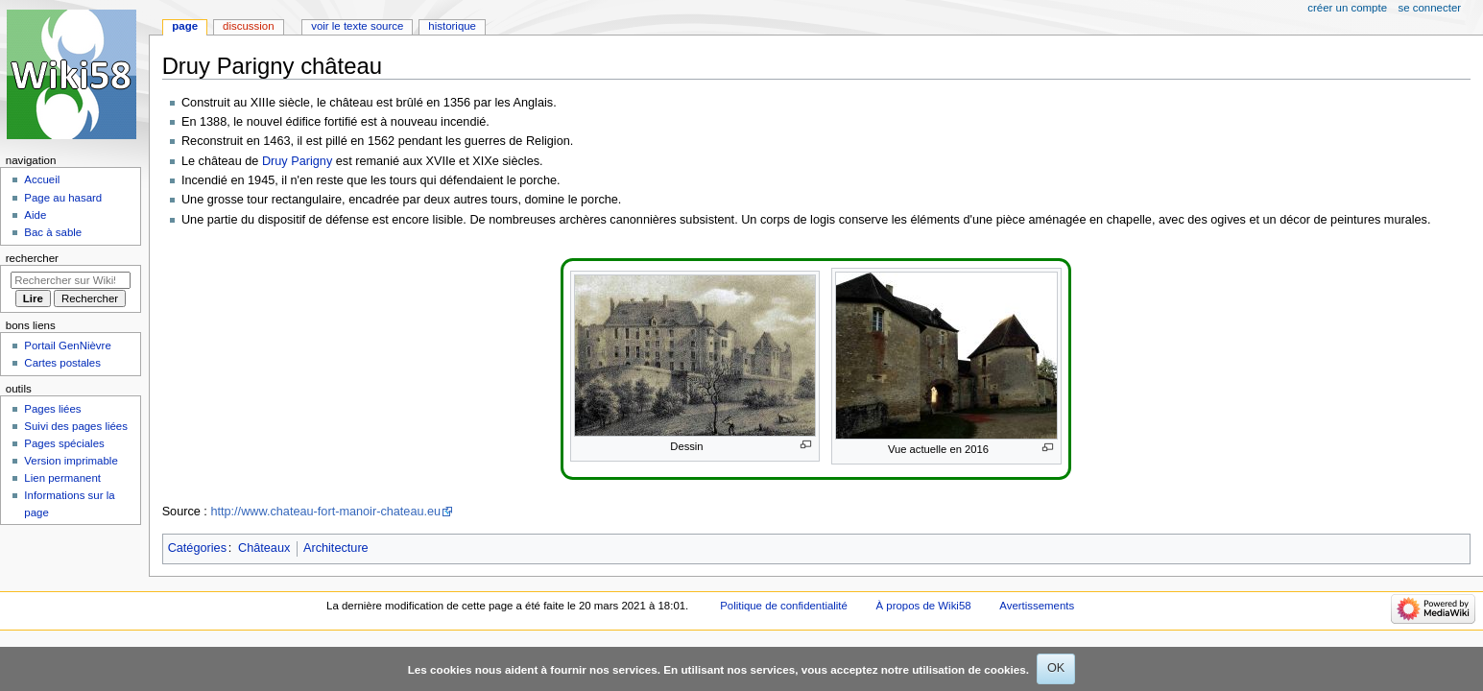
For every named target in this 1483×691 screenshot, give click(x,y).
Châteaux (264, 548)
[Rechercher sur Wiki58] (71, 280)
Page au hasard (63, 197)
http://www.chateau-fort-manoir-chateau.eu (325, 511)
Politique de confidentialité (784, 605)
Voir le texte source (357, 26)
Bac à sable (53, 232)
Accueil (42, 179)
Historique (452, 26)
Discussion (248, 26)
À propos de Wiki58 (923, 605)
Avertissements (1036, 605)
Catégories (197, 548)
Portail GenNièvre (67, 345)
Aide (35, 215)
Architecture (336, 548)
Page (185, 26)
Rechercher (32, 258)
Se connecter (1430, 7)
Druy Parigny (297, 161)
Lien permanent (62, 478)
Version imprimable (70, 460)
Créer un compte (1347, 7)
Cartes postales (62, 363)
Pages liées (52, 409)
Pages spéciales (64, 443)
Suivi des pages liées (76, 426)
